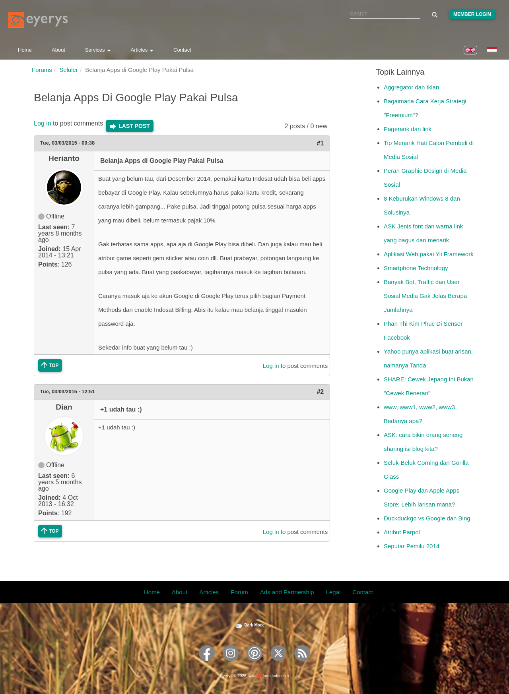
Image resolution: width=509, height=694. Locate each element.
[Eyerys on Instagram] (231, 663)
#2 (320, 392)
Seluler (68, 69)
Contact (182, 50)
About (58, 50)
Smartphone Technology (416, 268)
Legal (333, 592)
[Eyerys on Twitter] (278, 663)
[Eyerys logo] (38, 20)
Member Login (472, 14)
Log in (42, 123)
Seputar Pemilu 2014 (411, 546)
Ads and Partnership (287, 592)
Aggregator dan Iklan (411, 87)
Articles (142, 50)
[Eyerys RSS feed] (302, 663)
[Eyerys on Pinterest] (254, 663)
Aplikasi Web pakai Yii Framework (429, 254)
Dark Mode (254, 625)
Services (98, 50)
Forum (239, 592)
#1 (320, 143)
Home (25, 50)
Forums (42, 69)
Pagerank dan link (407, 129)
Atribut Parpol (402, 532)
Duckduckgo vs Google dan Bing (427, 518)
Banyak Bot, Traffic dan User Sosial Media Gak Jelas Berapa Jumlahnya (425, 295)
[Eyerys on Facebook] (207, 663)
